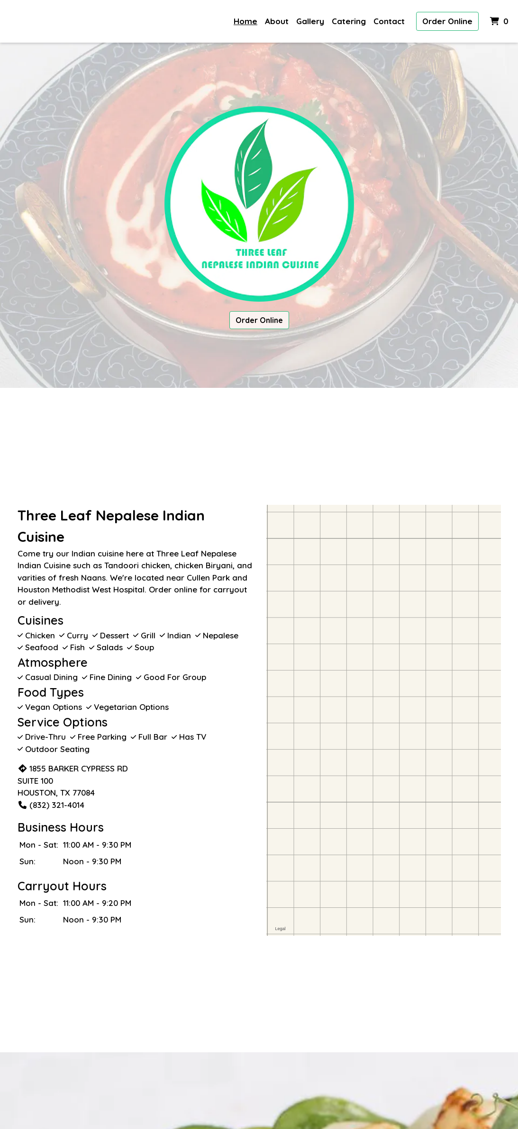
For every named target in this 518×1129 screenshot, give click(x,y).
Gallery (310, 21)
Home (245, 21)
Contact (389, 21)
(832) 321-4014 (51, 805)
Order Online (447, 21)
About (277, 21)
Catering (349, 21)
